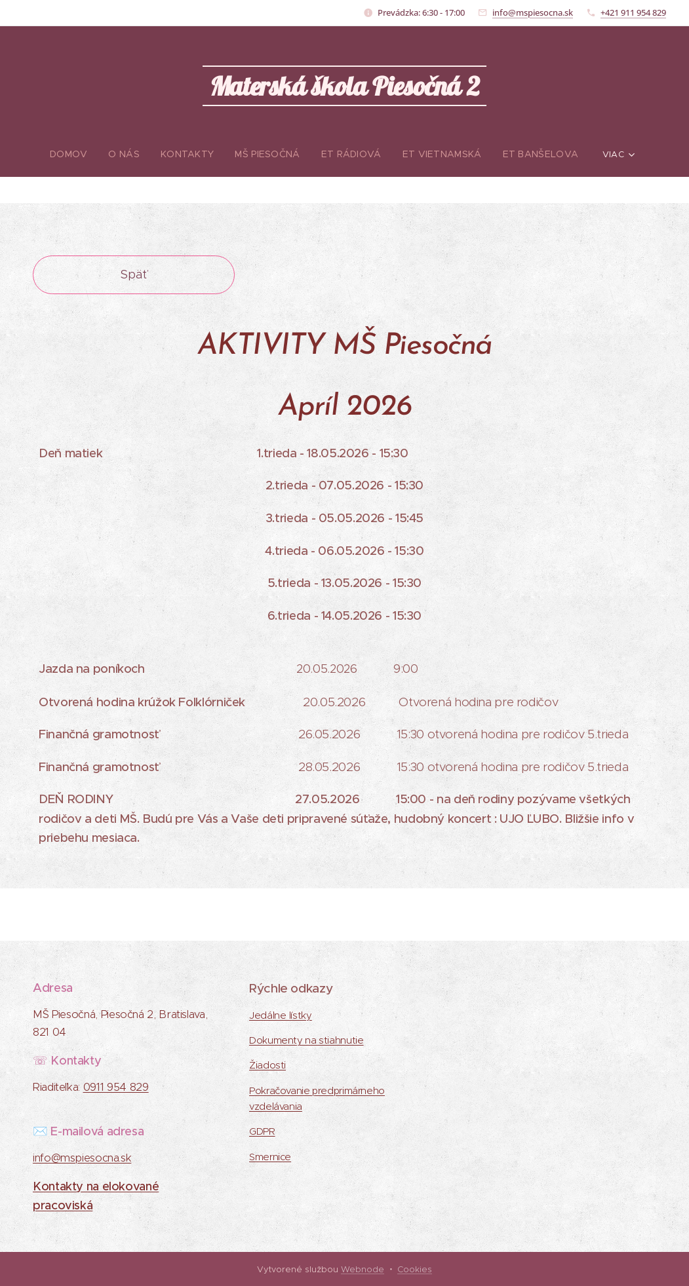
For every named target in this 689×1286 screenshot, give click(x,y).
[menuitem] (45, 154)
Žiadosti (267, 1065)
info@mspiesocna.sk (532, 12)
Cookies (414, 1269)
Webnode (362, 1269)
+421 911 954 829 (633, 12)
